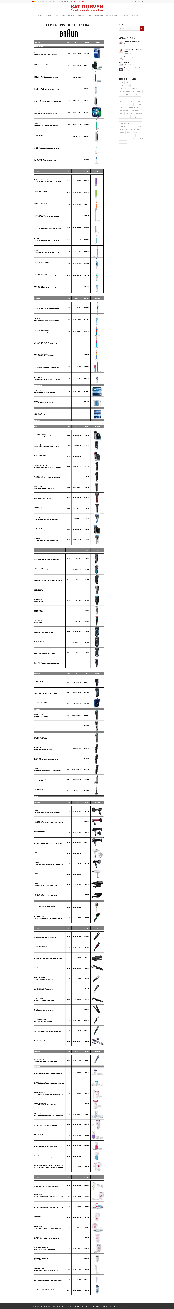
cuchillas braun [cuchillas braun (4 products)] (124, 101)
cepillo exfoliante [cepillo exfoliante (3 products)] (125, 91)
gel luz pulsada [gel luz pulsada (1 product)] (133, 107)
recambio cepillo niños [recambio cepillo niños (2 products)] (134, 120)
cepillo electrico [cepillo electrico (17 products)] (135, 88)
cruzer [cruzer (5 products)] (138, 98)
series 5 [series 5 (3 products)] (129, 132)
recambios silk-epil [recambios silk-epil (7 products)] (125, 126)
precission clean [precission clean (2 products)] (125, 117)
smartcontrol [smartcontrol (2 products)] (124, 139)
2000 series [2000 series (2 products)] (128, 82)
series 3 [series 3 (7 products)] (122, 132)
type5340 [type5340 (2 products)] (140, 139)
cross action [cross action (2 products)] (130, 98)
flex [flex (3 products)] (131, 104)
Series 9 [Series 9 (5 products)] (135, 132)
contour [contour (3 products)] (122, 98)
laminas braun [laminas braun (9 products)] (124, 110)
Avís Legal (76, 1306)
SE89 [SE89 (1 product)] (139, 126)
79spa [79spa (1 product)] (121, 82)
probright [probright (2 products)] (134, 117)
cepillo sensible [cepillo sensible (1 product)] (137, 91)
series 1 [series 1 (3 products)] (136, 129)
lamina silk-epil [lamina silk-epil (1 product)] (134, 110)
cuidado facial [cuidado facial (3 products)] (124, 104)
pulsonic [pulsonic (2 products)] (122, 120)
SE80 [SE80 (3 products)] (134, 126)
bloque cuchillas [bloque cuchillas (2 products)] (125, 85)
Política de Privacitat (112, 1306)
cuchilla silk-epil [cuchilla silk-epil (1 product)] (135, 101)
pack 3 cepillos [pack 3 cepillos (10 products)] (130, 113)
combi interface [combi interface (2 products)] (137, 95)
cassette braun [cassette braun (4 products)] (124, 88)
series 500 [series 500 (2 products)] (123, 135)
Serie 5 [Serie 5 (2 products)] (122, 129)
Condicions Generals (86, 1306)
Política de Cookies (99, 1306)
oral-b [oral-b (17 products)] (122, 113)
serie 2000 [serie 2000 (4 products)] (129, 129)
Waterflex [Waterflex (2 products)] (123, 142)
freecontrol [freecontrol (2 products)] (123, 107)
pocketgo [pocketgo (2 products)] (139, 113)
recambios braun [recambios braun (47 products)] (125, 123)
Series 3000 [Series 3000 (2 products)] (131, 135)
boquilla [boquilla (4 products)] (134, 85)
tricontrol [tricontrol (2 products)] (132, 139)
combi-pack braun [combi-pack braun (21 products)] (125, 95)
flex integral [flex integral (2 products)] (137, 104)
